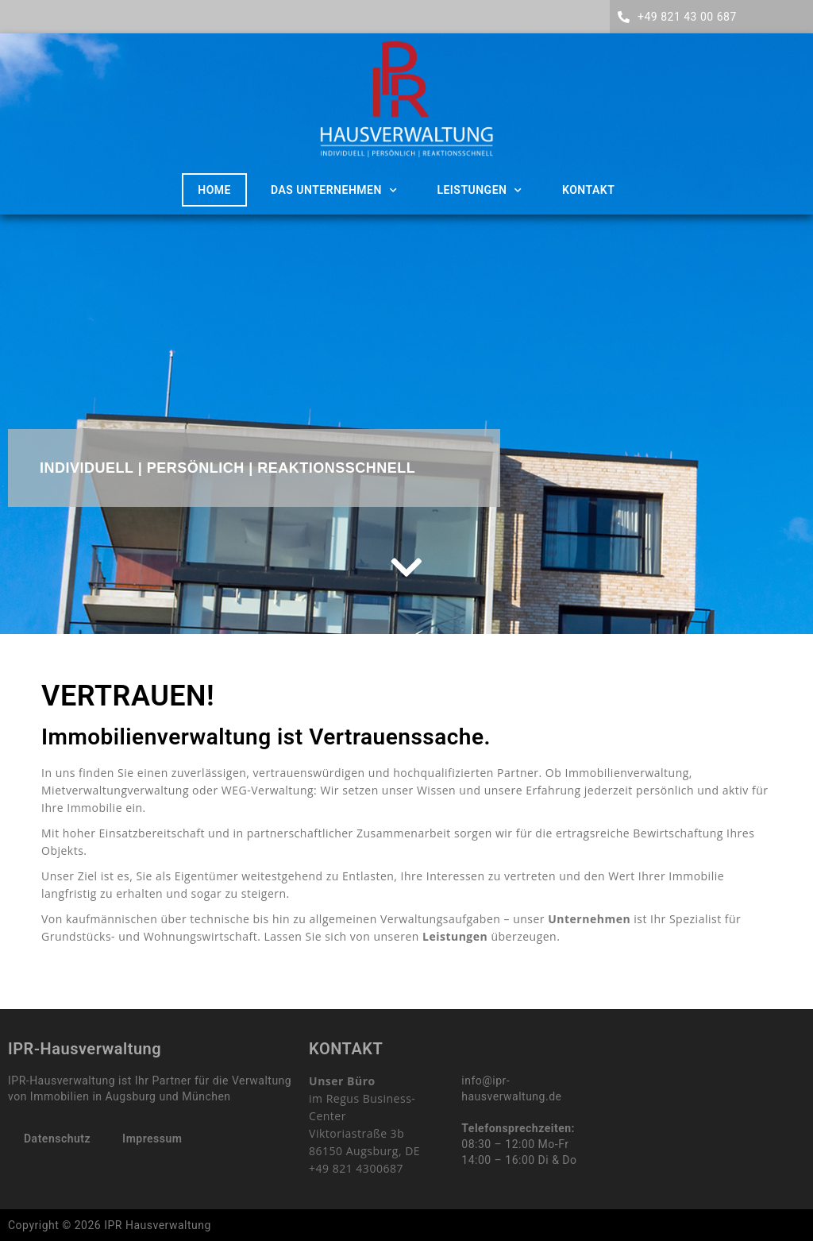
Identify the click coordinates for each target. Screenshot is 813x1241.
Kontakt (588, 190)
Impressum (152, 1138)
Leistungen (479, 191)
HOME (214, 190)
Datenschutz (57, 1138)
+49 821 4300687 (356, 1168)
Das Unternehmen (334, 191)
